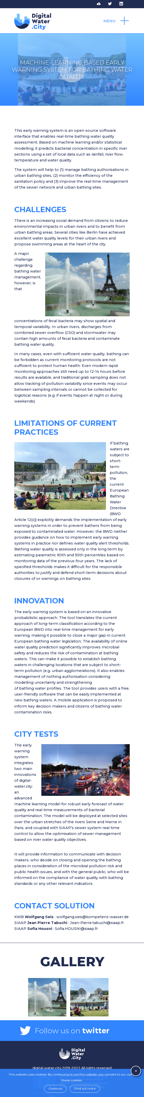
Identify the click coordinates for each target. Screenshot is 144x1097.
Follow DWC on (113, 4)
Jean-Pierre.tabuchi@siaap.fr (97, 922)
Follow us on (72, 1030)
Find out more (84, 1088)
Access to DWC (102, 4)
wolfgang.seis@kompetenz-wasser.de (92, 917)
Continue (55, 1088)
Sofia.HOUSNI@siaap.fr (76, 928)
